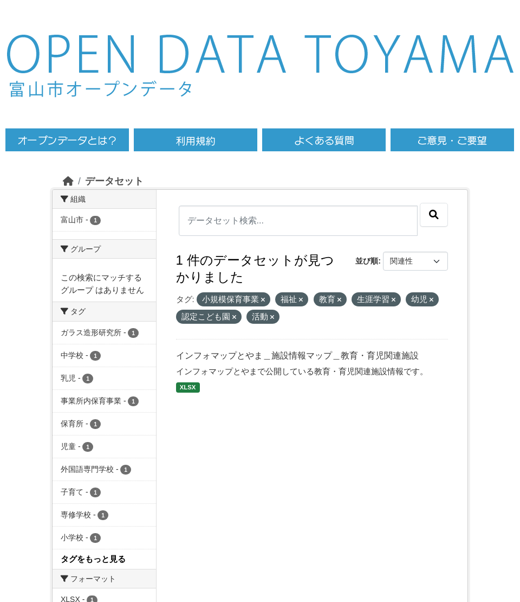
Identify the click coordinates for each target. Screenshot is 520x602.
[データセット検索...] (298, 221)
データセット (114, 181)
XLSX (188, 387)
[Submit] (434, 215)
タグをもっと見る (93, 558)
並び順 (366, 261)
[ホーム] (68, 181)
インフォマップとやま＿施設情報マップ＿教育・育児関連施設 (297, 355)
